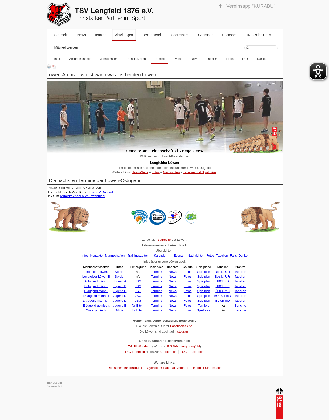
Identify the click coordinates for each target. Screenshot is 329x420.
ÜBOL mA (223, 281)
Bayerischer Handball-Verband (167, 368)
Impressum (54, 382)
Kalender (160, 255)
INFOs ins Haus (259, 35)
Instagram (182, 331)
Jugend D (120, 296)
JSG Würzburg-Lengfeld (183, 346)
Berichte (240, 305)
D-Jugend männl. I (96, 296)
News (81, 35)
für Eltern (138, 305)
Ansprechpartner (80, 58)
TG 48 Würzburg (139, 346)
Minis (119, 310)
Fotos (230, 58)
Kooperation (168, 351)
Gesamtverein (151, 35)
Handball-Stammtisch (207, 368)
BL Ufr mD (222, 300)
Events (177, 58)
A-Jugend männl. (96, 281)
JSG (138, 281)
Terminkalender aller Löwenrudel (82, 196)
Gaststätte (206, 35)
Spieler (119, 271)
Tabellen (212, 58)
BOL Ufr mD (222, 296)
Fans (245, 58)
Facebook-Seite (181, 326)
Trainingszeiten (136, 58)
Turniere (203, 305)
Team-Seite (140, 172)
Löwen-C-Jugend (101, 192)
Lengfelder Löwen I (96, 271)
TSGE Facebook (191, 351)
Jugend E (119, 305)
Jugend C (120, 291)
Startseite (61, 35)
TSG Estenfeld (135, 351)
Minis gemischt (96, 310)
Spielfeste (204, 310)
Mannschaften (108, 58)
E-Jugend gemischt (96, 305)
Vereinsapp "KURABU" (250, 6)
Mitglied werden (66, 47)
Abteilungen (124, 35)
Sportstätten (180, 35)
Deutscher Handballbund (125, 368)
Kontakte (96, 255)
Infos (57, 58)
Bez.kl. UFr (222, 271)
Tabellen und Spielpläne (199, 172)
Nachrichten (171, 172)
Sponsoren (230, 35)
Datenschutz (55, 386)
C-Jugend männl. (96, 291)
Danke (261, 58)
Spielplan (203, 271)
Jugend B (119, 286)
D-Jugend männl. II (96, 300)
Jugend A (119, 281)
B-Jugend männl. (96, 286)
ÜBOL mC (222, 291)
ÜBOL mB (223, 286)
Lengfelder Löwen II (96, 276)
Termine (100, 35)
